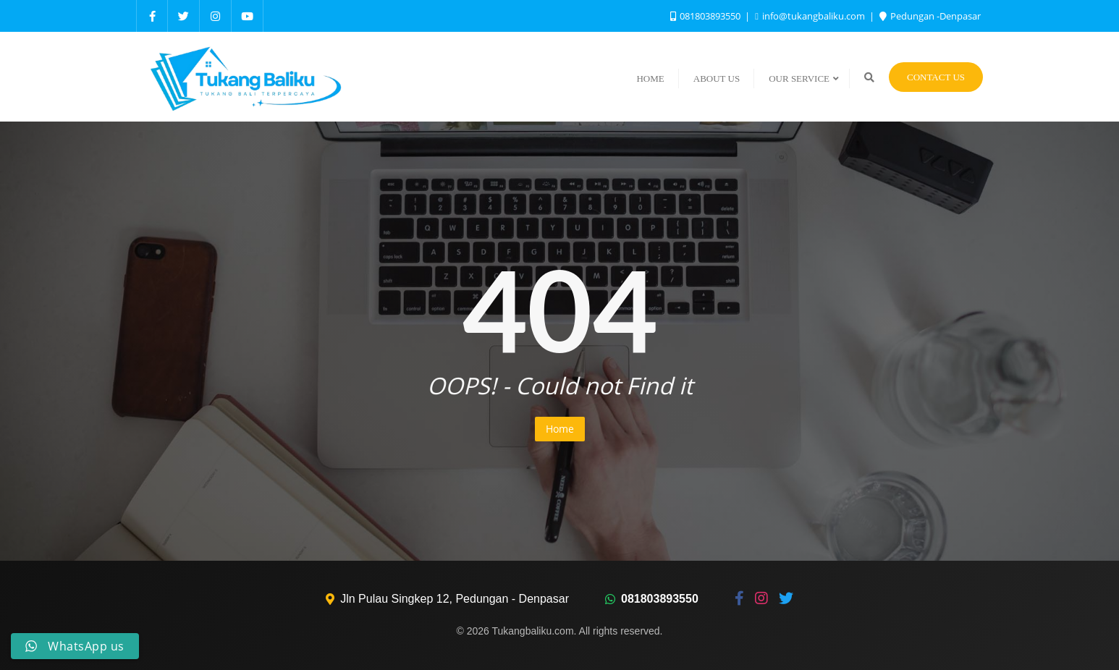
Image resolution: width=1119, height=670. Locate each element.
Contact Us (936, 77)
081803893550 (706, 15)
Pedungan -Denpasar (930, 15)
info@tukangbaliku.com (811, 15)
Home (560, 429)
